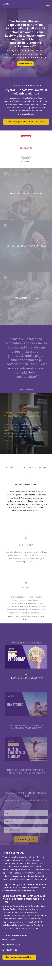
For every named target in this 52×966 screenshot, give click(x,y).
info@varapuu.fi (12, 945)
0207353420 (11, 950)
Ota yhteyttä (10, 939)
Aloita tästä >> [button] (25, 64)
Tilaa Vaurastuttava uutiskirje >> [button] (19, 957)
